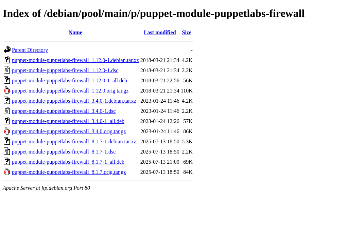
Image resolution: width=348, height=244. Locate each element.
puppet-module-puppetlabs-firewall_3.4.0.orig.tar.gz (69, 131)
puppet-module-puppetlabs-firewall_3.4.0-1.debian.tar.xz (74, 101)
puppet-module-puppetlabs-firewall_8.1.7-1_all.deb (68, 162)
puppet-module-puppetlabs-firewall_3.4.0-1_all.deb (68, 121)
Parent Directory (30, 50)
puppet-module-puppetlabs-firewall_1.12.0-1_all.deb (69, 80)
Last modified (160, 32)
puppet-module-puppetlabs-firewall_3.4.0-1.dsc (64, 111)
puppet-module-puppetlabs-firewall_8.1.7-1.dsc (64, 152)
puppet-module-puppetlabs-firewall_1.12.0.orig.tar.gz (70, 91)
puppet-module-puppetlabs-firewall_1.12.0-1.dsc (65, 70)
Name (75, 32)
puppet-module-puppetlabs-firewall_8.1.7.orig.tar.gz (69, 172)
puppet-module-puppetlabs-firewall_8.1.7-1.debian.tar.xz (74, 141)
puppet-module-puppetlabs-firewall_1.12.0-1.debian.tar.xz (75, 60)
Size (186, 32)
